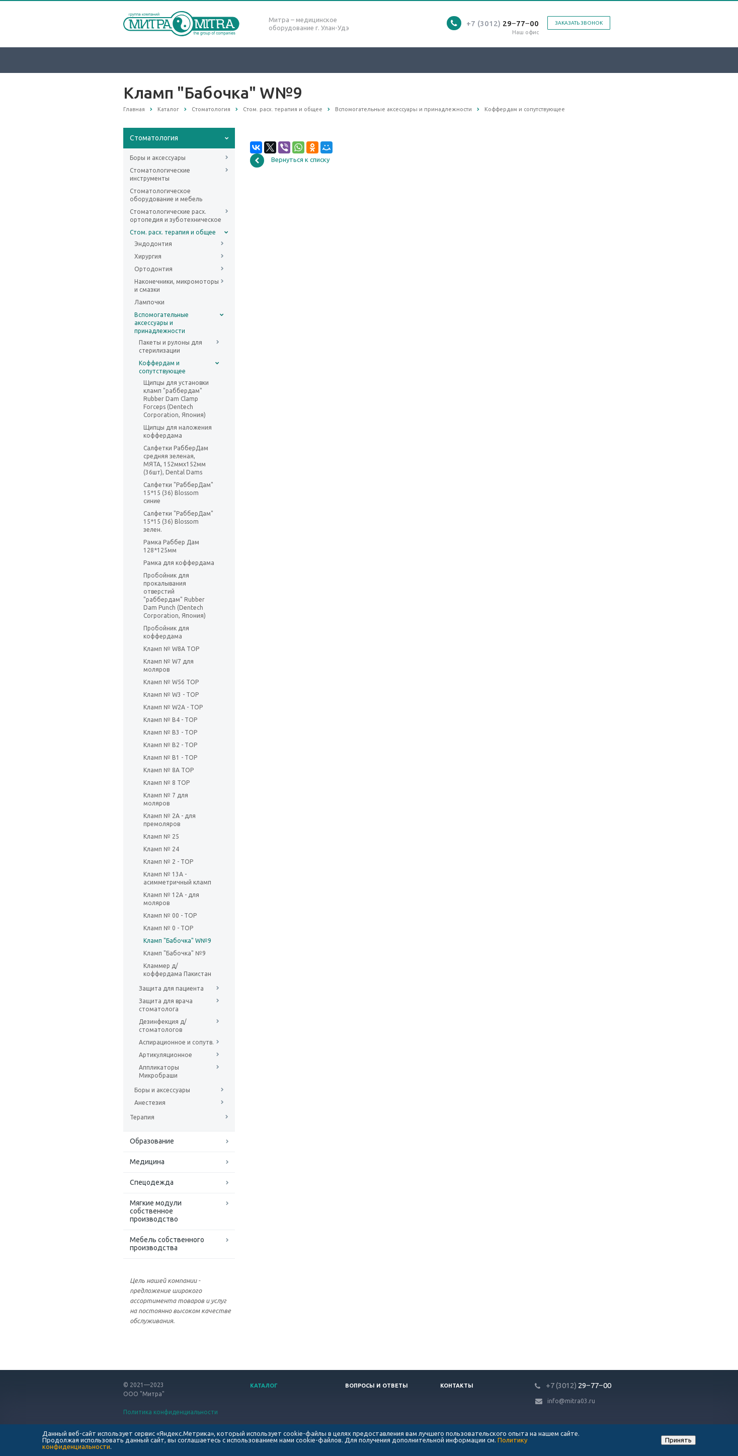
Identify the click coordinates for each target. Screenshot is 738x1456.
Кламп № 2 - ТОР (168, 861)
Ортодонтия (153, 269)
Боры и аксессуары (158, 157)
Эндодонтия (153, 243)
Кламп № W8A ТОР (171, 648)
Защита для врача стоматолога (166, 1005)
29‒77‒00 (502, 23)
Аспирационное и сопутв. (176, 1042)
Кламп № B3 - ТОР (170, 732)
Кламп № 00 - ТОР (170, 915)
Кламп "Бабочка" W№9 (177, 940)
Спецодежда (152, 1182)
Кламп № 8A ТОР (168, 770)
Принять (678, 1439)
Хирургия (147, 256)
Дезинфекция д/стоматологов (163, 1025)
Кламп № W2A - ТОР (173, 707)
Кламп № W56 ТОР (171, 682)
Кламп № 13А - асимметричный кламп (177, 878)
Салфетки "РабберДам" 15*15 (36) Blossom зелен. (178, 521)
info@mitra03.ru (571, 1401)
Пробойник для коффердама (166, 632)
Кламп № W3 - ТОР (171, 694)
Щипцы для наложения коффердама (177, 431)
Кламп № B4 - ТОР (170, 719)
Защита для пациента (171, 988)
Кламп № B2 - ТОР (170, 745)
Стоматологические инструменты (160, 174)
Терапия (142, 1117)
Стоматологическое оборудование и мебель (166, 195)
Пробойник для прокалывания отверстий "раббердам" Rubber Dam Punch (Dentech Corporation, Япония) (174, 595)
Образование (152, 1141)
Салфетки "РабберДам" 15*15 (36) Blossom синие (178, 492)
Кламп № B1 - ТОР (170, 757)
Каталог (264, 1386)
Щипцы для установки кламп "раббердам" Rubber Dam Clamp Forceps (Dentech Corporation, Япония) (176, 398)
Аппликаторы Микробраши (159, 1071)
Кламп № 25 (161, 836)
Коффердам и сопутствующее (162, 367)
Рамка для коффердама (178, 562)
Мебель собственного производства (167, 1244)
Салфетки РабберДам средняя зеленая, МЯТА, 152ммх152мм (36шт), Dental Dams (175, 460)
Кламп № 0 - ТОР (168, 928)
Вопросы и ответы (376, 1386)
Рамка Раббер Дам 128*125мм (171, 546)
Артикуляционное (165, 1054)
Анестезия (150, 1102)
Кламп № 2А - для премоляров (169, 820)
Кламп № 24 (161, 849)
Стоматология (154, 138)
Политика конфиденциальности (170, 1412)
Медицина (147, 1162)
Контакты (456, 1386)
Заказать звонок (579, 23)
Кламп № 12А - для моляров (171, 899)
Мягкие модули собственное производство (156, 1211)
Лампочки (149, 302)
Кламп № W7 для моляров (168, 665)
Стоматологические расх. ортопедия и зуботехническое (175, 215)
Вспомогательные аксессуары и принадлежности (161, 322)
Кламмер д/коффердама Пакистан (177, 969)
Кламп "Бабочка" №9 (174, 953)
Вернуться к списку (290, 160)
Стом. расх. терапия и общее (173, 232)
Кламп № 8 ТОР (166, 782)
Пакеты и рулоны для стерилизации (170, 346)
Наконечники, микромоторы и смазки (176, 285)
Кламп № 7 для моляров (165, 799)
